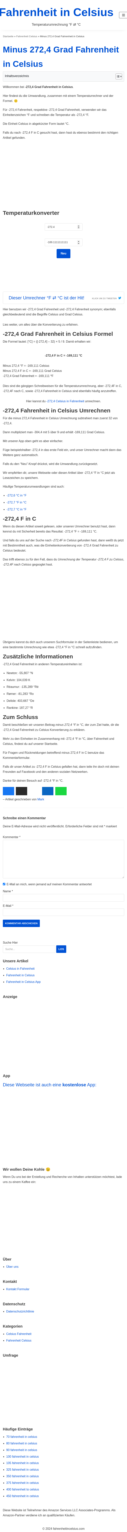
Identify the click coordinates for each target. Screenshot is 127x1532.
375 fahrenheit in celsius (22, 1482)
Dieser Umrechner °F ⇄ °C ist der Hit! (46, 297)
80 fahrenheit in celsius (21, 1443)
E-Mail (8, 905)
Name (8, 891)
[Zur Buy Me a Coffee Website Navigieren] (63, 1204)
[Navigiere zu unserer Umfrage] (63, 1390)
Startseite (8, 36)
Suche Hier (35, 947)
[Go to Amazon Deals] (63, 1033)
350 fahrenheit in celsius (22, 1476)
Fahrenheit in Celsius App (23, 981)
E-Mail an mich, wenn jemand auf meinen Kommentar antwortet (49, 884)
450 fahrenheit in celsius (22, 1496)
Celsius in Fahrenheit (20, 968)
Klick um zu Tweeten (104, 298)
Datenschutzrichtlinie (20, 1311)
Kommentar (11, 837)
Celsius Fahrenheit (18, 1333)
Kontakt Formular (17, 1289)
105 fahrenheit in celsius (22, 1463)
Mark (40, 799)
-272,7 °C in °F (16, 509)
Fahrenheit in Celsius (20, 975)
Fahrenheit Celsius (26, 36)
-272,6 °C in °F (16, 495)
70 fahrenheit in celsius (21, 1436)
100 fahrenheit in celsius (22, 1456)
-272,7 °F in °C (16, 502)
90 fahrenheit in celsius (21, 1450)
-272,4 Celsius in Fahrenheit (65, 401)
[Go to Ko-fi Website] (63, 1234)
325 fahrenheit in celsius (22, 1469)
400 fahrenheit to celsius (22, 1489)
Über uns (12, 1266)
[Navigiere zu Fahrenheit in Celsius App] (63, 1125)
